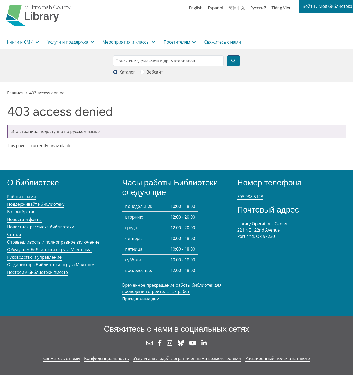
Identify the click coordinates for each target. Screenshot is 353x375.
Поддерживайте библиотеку (35, 204)
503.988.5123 (250, 196)
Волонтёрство (21, 212)
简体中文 (236, 8)
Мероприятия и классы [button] (126, 42)
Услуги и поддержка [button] (68, 42)
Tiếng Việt (281, 8)
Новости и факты (24, 219)
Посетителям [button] (177, 42)
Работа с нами (21, 196)
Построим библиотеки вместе (37, 272)
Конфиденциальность (106, 358)
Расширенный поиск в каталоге (277, 358)
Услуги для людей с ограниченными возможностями (187, 358)
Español (215, 8)
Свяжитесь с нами (222, 42)
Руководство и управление (34, 257)
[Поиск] (233, 60)
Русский (258, 8)
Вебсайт (155, 72)
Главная (15, 93)
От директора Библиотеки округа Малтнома (52, 265)
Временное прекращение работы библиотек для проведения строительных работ (171, 288)
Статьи (14, 234)
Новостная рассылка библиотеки (40, 227)
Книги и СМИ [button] (20, 42)
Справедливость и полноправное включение (53, 242)
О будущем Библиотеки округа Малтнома (49, 249)
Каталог (127, 72)
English (196, 8)
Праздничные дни (140, 299)
